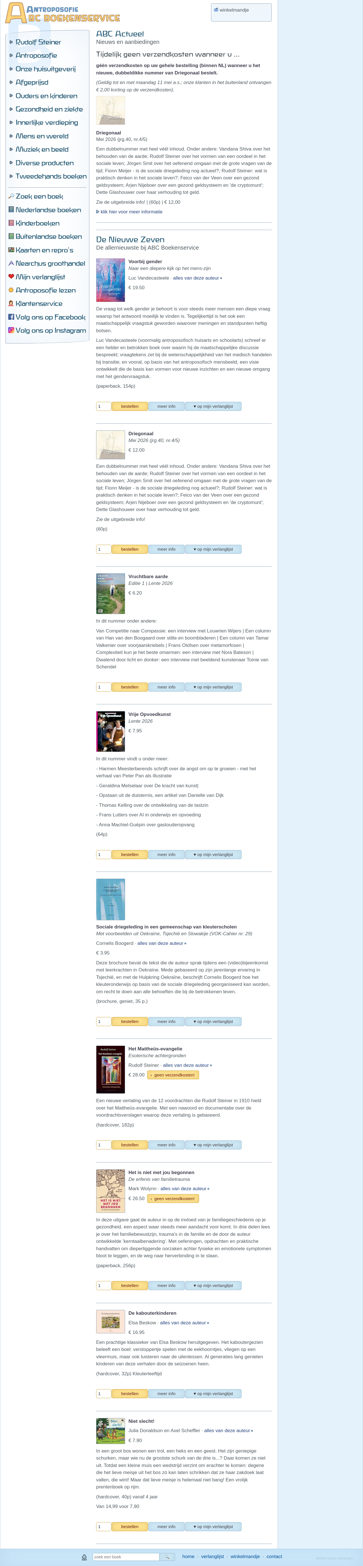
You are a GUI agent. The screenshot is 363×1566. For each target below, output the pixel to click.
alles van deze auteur (196, 278)
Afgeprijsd (32, 82)
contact (274, 1556)
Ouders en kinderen (46, 96)
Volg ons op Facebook (50, 317)
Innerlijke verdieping (47, 122)
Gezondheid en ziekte (49, 109)
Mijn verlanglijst (40, 277)
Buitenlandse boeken (49, 236)
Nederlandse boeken (48, 210)
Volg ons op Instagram (51, 330)
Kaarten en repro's (44, 250)
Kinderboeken (37, 223)
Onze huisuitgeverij (45, 69)
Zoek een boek (39, 196)
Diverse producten (44, 163)
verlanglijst (212, 1556)
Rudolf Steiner (38, 42)
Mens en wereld (42, 136)
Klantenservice (39, 303)
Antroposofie (36, 55)
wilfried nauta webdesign (334, 1558)
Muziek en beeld (42, 149)
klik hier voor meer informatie (129, 211)
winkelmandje (245, 1556)
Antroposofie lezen (45, 290)
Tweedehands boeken (51, 176)
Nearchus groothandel (50, 263)
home (188, 1556)
